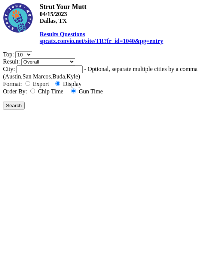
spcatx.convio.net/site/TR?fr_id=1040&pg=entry (101, 41)
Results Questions (62, 34)
